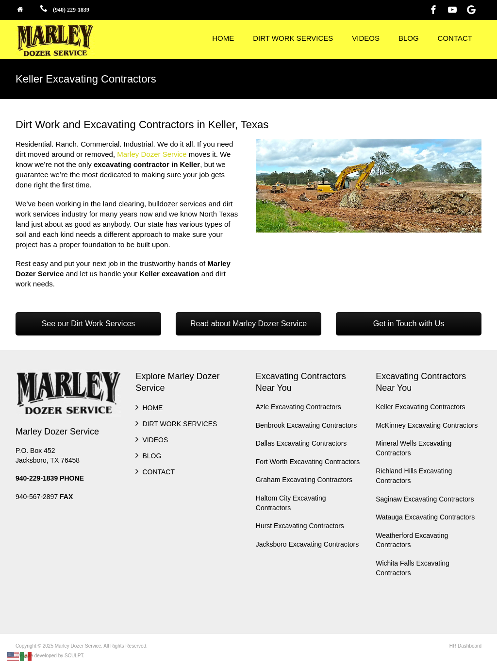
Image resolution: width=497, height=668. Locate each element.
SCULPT (74, 655)
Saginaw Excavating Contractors (425, 499)
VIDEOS (366, 38)
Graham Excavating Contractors (304, 480)
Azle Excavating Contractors (298, 407)
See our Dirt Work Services (88, 323)
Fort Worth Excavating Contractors (308, 462)
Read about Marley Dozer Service (248, 323)
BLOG (408, 38)
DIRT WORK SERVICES (293, 38)
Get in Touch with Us (408, 323)
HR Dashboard (465, 646)
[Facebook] (433, 9)
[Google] (471, 9)
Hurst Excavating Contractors (300, 526)
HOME (223, 38)
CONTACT (455, 38)
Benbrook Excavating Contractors (306, 425)
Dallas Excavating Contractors (301, 443)
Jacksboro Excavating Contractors (307, 544)
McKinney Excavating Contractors (427, 425)
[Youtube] (452, 9)
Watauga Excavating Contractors (425, 517)
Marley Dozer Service (151, 154)
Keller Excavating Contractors (420, 407)
